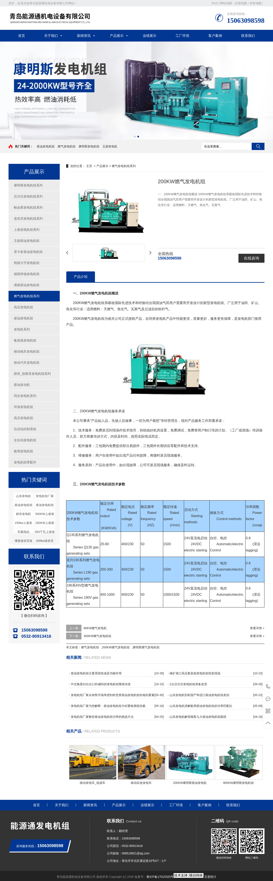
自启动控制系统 (25, 429)
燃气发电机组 (67, 146)
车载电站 (23, 532)
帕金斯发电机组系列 (28, 207)
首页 (21, 35)
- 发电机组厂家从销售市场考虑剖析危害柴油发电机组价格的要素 (111, 695)
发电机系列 (22, 329)
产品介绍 (80, 276)
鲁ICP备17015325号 (160, 876)
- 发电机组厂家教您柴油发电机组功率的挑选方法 (101, 716)
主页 (89, 166)
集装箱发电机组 (25, 340)
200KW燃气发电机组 (116, 647)
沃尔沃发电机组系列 (28, 196)
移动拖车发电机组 (26, 351)
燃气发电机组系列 (26, 296)
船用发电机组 (23, 451)
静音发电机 (23, 514)
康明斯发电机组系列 (28, 185)
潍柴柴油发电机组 (26, 285)
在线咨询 (251, 258)
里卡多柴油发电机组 (28, 252)
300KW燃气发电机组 (97, 636)
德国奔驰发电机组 (26, 274)
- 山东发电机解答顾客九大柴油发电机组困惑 (197, 716)
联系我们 (248, 35)
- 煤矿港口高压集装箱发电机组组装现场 (194, 673)
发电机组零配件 (25, 462)
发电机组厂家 (45, 496)
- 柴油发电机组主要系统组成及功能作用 (95, 673)
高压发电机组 (23, 307)
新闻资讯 (84, 35)
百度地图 (241, 3)
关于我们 (51, 35)
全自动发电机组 (25, 440)
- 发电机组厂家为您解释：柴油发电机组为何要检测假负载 (107, 706)
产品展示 (116, 35)
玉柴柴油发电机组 (26, 240)
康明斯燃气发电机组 (146, 647)
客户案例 (215, 35)
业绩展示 (149, 35)
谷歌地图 (255, 3)
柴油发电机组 (46, 146)
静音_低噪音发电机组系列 (32, 373)
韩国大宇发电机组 (26, 263)
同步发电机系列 (25, 396)
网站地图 (226, 3)
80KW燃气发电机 (95, 628)
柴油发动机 (22, 384)
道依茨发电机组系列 (28, 218)
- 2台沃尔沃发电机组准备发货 (187, 684)
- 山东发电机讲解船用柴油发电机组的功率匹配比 (200, 706)
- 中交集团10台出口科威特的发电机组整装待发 (100, 684)
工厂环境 (182, 35)
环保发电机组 (23, 407)
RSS (215, 3)
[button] (135, 136)
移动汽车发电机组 (26, 362)
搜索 (258, 146)
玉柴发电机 (109, 146)
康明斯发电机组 (88, 146)
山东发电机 (23, 496)
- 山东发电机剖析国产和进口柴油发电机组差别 (198, 695)
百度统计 (210, 876)
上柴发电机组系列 (26, 229)
